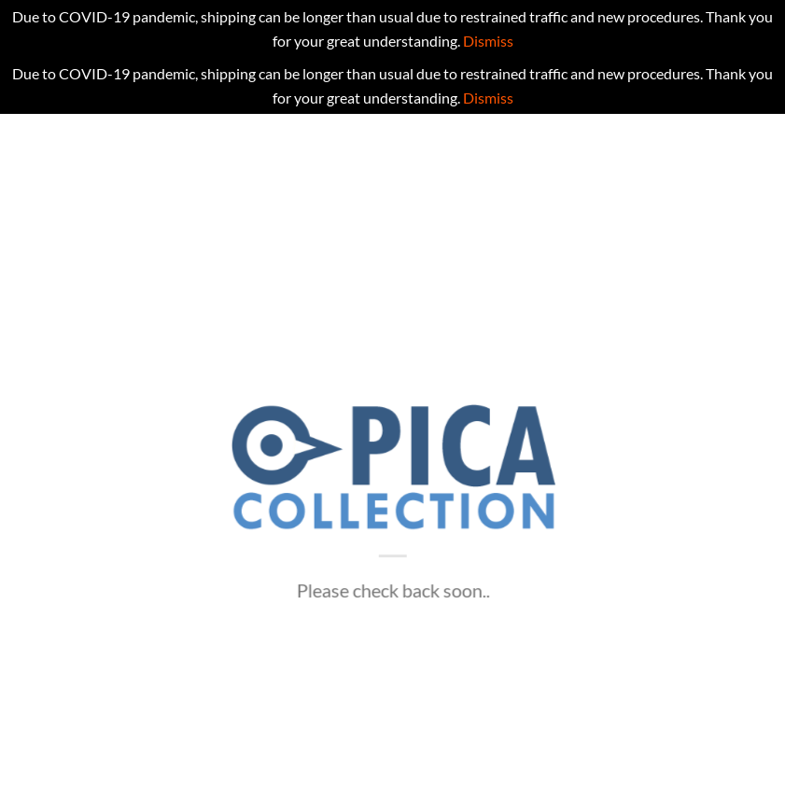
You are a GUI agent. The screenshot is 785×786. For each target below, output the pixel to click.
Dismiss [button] (488, 40)
